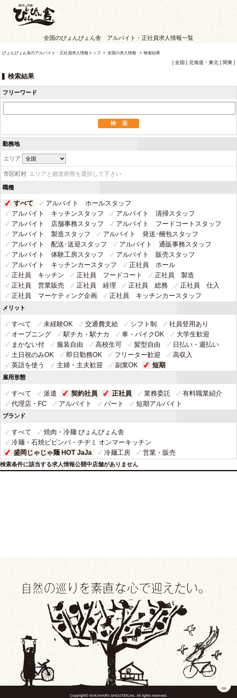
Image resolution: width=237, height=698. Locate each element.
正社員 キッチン (38, 275)
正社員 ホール (152, 264)
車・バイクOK (143, 334)
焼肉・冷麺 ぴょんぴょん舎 (84, 431)
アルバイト (75, 403)
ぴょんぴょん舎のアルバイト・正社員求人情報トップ (51, 53)
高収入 (183, 354)
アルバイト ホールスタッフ (88, 203)
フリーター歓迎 (137, 354)
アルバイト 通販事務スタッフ (165, 244)
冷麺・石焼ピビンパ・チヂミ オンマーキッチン (81, 442)
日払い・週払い (196, 344)
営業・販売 (159, 452)
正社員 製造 (174, 275)
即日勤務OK (84, 354)
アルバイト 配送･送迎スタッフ (59, 244)
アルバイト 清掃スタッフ (155, 213)
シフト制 (143, 323)
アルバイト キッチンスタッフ (58, 213)
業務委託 (157, 393)
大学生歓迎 (193, 334)
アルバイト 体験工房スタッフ (58, 254)
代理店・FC (29, 403)
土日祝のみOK (33, 354)
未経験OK (58, 323)
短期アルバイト (159, 403)
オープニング (31, 334)
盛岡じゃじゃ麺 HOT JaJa (53, 452)
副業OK (126, 365)
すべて (23, 203)
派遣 (50, 393)
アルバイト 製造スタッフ (51, 233)
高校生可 (108, 344)
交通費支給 (101, 323)
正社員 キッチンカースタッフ (155, 295)
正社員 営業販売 (38, 285)
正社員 (122, 393)
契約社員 (84, 393)
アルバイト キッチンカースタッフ (64, 264)
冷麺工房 (117, 452)
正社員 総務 (148, 285)
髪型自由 (147, 344)
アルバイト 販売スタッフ (155, 254)
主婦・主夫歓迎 (80, 365)
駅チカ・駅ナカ (86, 334)
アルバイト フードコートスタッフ (168, 223)
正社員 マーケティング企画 (54, 295)
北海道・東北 (203, 62)
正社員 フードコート (109, 275)
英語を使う (28, 365)
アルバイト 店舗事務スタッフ (58, 223)
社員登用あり (189, 323)
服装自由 (70, 344)
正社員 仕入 (200, 285)
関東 (227, 62)
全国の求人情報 (122, 53)
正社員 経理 (96, 285)
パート (114, 403)
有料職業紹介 (202, 393)
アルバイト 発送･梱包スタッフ (150, 233)
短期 (158, 365)
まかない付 (28, 344)
